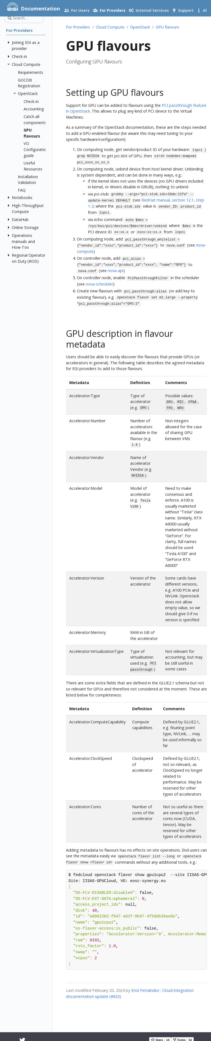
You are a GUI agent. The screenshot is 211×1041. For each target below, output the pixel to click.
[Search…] (24, 18)
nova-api (115, 270)
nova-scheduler (99, 284)
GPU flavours (167, 27)
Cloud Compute (110, 27)
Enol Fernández (145, 990)
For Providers (78, 27)
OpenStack (140, 27)
